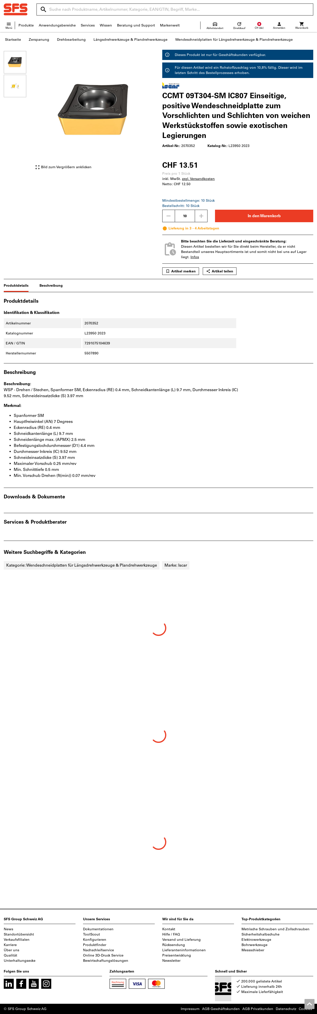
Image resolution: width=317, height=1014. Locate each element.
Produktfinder (94, 945)
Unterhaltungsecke (20, 961)
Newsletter (171, 961)
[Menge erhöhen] (201, 216)
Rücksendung (173, 945)
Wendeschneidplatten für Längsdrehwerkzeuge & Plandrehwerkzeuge (234, 39)
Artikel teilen (219, 271)
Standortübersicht (19, 934)
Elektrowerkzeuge (256, 940)
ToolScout (91, 934)
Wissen (106, 25)
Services (88, 25)
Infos (194, 257)
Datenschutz (286, 1009)
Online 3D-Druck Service (103, 955)
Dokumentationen (98, 929)
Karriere (10, 945)
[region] (19, 112)
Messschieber (253, 950)
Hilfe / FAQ (171, 934)
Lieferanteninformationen (184, 950)
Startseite (13, 39)
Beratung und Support (136, 25)
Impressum (190, 1009)
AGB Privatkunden (257, 1009)
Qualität (10, 955)
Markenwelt (170, 25)
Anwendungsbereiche (57, 25)
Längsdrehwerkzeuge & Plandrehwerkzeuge (131, 39)
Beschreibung (51, 285)
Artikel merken (181, 271)
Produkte (26, 25)
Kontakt (168, 929)
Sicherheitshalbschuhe (261, 934)
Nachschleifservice (98, 950)
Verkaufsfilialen (17, 940)
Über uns (11, 950)
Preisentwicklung (176, 955)
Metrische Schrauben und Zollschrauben (276, 929)
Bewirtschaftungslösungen (105, 961)
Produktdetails (16, 285)
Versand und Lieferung (181, 940)
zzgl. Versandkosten (198, 179)
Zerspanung (39, 39)
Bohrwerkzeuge (255, 945)
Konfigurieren (94, 940)
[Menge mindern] (168, 216)
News (8, 929)
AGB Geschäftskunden (221, 1009)
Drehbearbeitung (71, 39)
